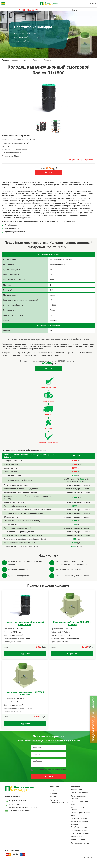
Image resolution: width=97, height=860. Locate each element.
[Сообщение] (48, 763)
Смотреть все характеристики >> (81, 160)
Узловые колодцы (78, 837)
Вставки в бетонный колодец (79, 823)
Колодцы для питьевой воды (80, 814)
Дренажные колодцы (80, 793)
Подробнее (25, 654)
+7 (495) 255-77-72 (27, 10)
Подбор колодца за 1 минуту (93, 719)
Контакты (76, 10)
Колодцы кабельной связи (79, 803)
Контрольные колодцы (80, 843)
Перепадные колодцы (80, 830)
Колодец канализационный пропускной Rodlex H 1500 (25, 623)
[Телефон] (48, 754)
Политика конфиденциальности (59, 801)
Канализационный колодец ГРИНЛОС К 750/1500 (72, 623)
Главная (5, 60)
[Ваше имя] (48, 747)
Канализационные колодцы (78, 797)
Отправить (48, 777)
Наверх (93, 4)
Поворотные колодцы (80, 833)
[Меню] (3, 3)
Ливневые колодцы (79, 818)
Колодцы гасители (78, 840)
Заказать (48, 172)
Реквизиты (54, 794)
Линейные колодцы (79, 827)
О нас (52, 790)
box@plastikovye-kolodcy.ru (20, 810)
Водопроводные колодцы (77, 808)
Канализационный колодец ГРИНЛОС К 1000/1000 (25, 693)
